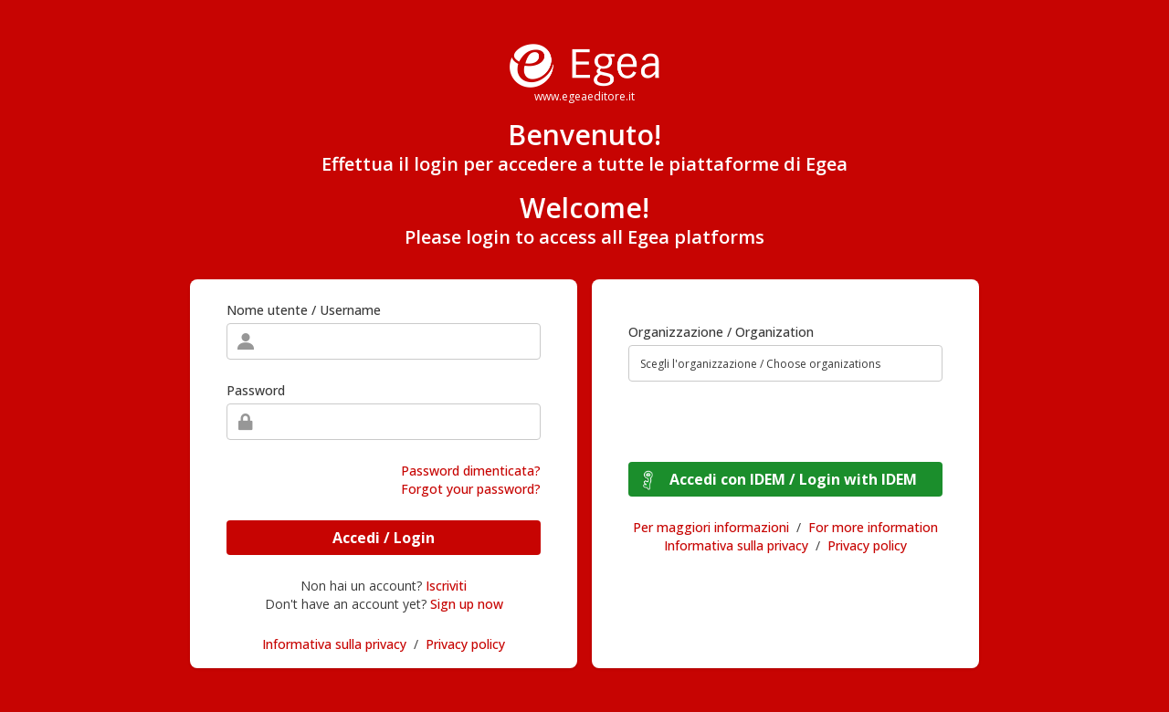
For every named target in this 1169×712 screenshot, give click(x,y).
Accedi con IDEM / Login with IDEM (793, 479)
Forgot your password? (471, 488)
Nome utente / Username (303, 310)
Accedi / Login (383, 538)
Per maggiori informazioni (711, 527)
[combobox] (785, 363)
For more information (873, 527)
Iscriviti (446, 585)
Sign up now (466, 604)
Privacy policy (465, 644)
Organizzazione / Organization (721, 331)
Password (255, 390)
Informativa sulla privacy (334, 644)
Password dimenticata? (471, 470)
